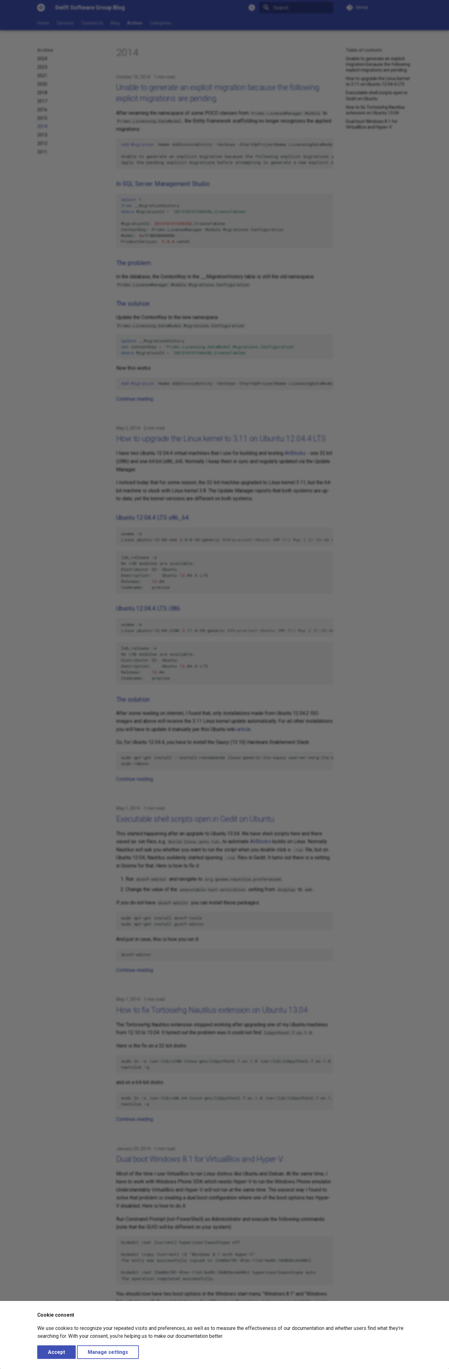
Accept (56, 1352)
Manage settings (108, 1352)
